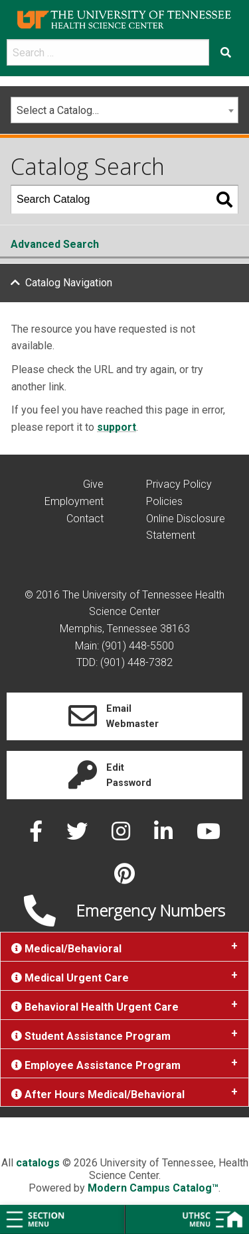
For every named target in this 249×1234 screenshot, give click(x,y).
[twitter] (78, 835)
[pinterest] (124, 877)
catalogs (38, 1162)
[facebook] (37, 835)
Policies (164, 501)
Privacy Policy (179, 484)
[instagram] (122, 835)
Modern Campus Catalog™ (153, 1188)
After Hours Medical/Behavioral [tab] (98, 1094)
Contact (85, 518)
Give (93, 484)
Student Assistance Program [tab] (91, 1036)
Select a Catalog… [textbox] (58, 110)
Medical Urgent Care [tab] (70, 978)
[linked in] (164, 835)
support (116, 427)
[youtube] (208, 835)
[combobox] (124, 110)
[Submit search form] (225, 52)
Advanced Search (55, 244)
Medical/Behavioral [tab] (66, 948)
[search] (108, 52)
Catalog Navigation (68, 282)
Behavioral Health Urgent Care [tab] (95, 1007)
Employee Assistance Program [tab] (96, 1065)
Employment (74, 501)
